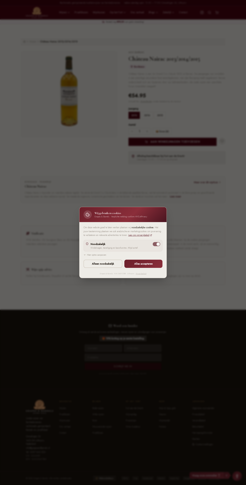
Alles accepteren (143, 263)
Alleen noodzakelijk (103, 263)
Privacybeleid (141, 273)
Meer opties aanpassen (95, 255)
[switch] (156, 244)
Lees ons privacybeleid (140, 235)
